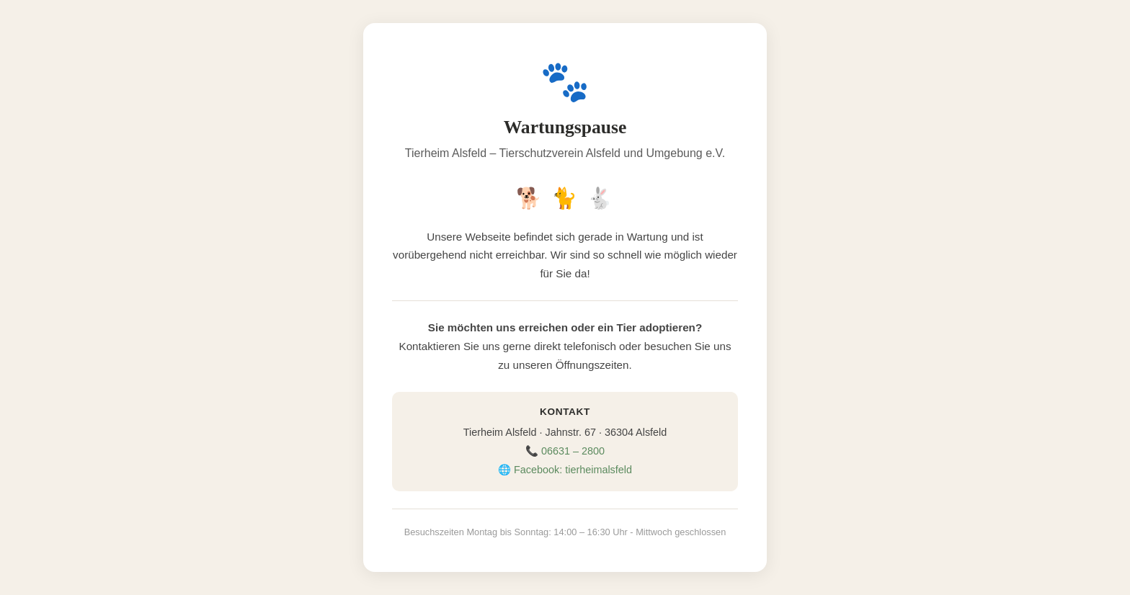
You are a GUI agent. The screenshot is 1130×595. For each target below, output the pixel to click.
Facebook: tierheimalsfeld (573, 469)
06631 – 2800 (573, 451)
